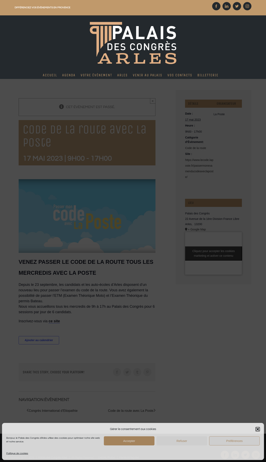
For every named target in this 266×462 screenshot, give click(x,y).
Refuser (182, 441)
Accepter (129, 441)
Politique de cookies (17, 453)
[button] (258, 429)
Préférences (234, 441)
